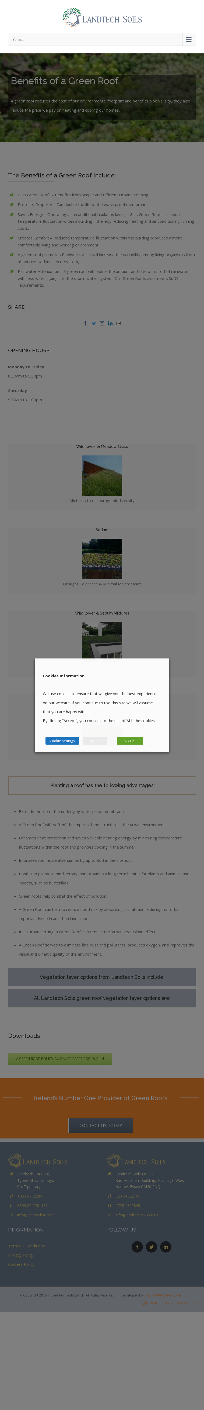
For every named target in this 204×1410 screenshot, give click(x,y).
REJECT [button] (95, 740)
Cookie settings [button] (62, 740)
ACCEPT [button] (130, 740)
